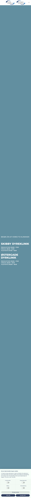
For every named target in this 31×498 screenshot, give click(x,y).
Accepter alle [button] (23, 495)
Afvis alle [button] (8, 495)
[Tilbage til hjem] (15, 2)
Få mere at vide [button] (15, 492)
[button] (29, 2)
